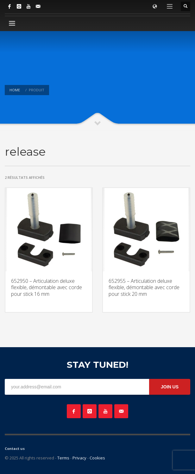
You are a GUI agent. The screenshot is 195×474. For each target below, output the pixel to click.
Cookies (97, 458)
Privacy (79, 458)
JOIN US (170, 386)
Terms (63, 458)
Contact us (15, 448)
